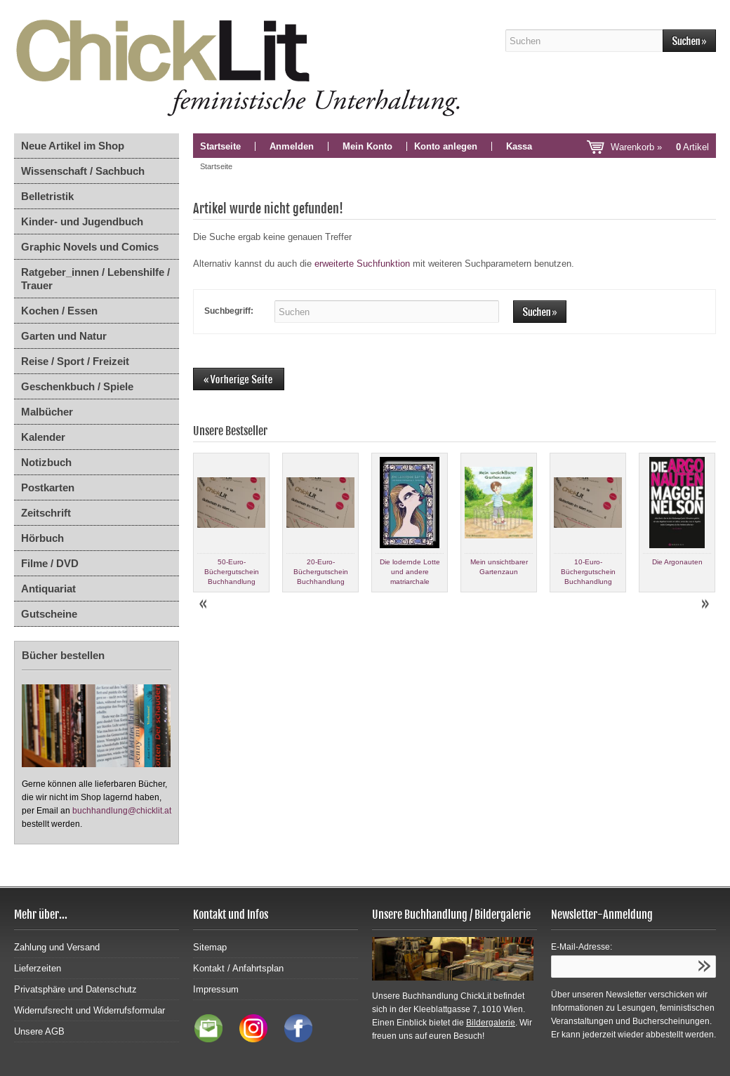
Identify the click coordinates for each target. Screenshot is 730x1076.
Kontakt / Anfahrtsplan (238, 968)
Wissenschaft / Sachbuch (83, 171)
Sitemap (210, 947)
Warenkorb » (660, 147)
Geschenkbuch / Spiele (77, 386)
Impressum (216, 989)
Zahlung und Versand (57, 947)
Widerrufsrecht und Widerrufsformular (89, 1010)
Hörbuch (42, 538)
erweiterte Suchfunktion (362, 263)
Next (705, 604)
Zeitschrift (46, 513)
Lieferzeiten (37, 968)
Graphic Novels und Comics (90, 247)
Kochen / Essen (59, 311)
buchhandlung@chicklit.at (121, 811)
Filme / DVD (50, 563)
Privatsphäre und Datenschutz (75, 989)
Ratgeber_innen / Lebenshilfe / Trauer (95, 278)
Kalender (43, 437)
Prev (204, 604)
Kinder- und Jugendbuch (82, 221)
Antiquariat (48, 589)
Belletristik (47, 196)
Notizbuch (46, 462)
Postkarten (47, 487)
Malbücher (47, 412)
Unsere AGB (39, 1031)
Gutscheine (49, 614)
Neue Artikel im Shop (72, 146)
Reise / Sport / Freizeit (75, 361)
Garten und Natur (64, 336)
